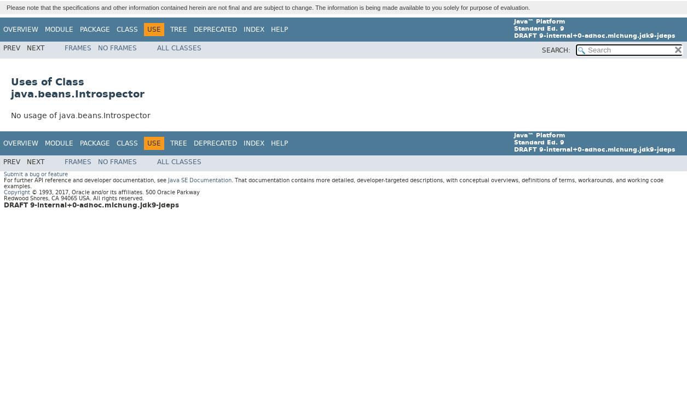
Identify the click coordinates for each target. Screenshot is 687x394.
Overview (20, 29)
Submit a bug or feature (36, 174)
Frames (78, 48)
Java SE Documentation (200, 180)
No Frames (117, 48)
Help (279, 29)
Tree (178, 29)
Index (254, 29)
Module (59, 29)
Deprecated (215, 29)
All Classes (179, 48)
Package (95, 29)
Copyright (17, 192)
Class (127, 29)
